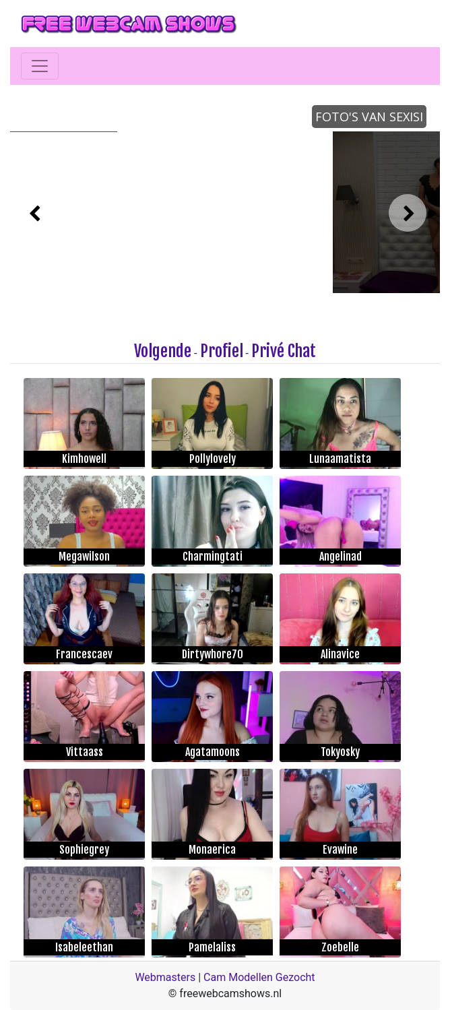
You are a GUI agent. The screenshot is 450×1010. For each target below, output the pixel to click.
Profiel (221, 351)
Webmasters (165, 977)
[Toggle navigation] (40, 66)
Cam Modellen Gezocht (259, 977)
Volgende (162, 351)
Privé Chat (283, 351)
